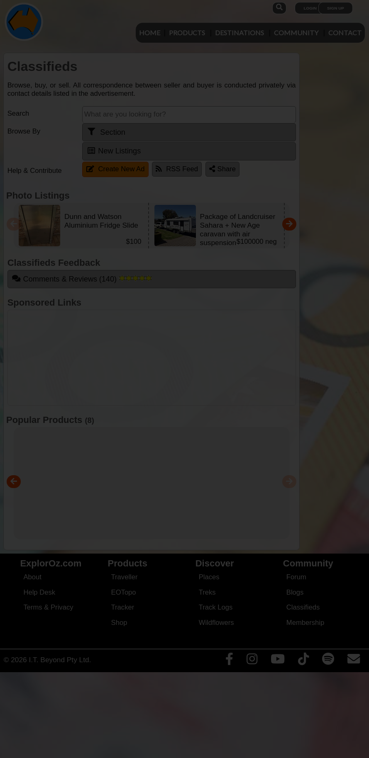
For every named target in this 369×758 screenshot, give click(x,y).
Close (263, 175)
